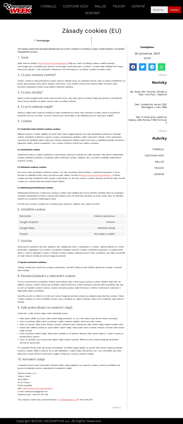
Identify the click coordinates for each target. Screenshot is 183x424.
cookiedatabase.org (68, 400)
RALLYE (100, 6)
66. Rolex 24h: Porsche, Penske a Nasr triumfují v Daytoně (148, 93)
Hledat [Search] (174, 9)
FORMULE (48, 6)
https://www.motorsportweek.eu (53, 63)
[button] (133, 67)
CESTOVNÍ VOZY (75, 6)
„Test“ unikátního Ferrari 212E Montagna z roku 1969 (150, 106)
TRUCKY (119, 6)
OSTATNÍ (138, 6)
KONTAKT (92, 13)
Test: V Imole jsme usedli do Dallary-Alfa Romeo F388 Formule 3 (147, 120)
